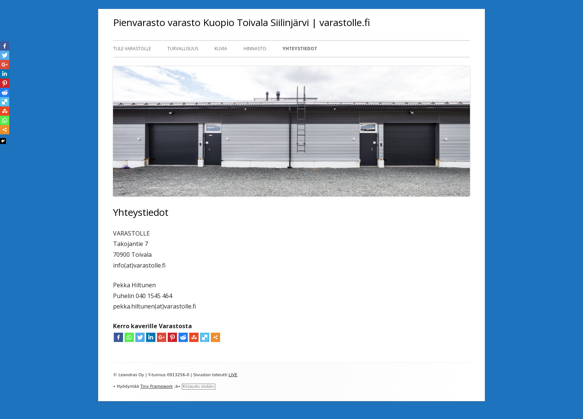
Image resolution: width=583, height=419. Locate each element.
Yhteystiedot (300, 48)
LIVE (233, 374)
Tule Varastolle (132, 48)
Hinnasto (255, 48)
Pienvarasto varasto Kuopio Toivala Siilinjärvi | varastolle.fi (241, 22)
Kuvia (221, 48)
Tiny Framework (156, 386)
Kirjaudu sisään (198, 386)
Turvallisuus (182, 48)
